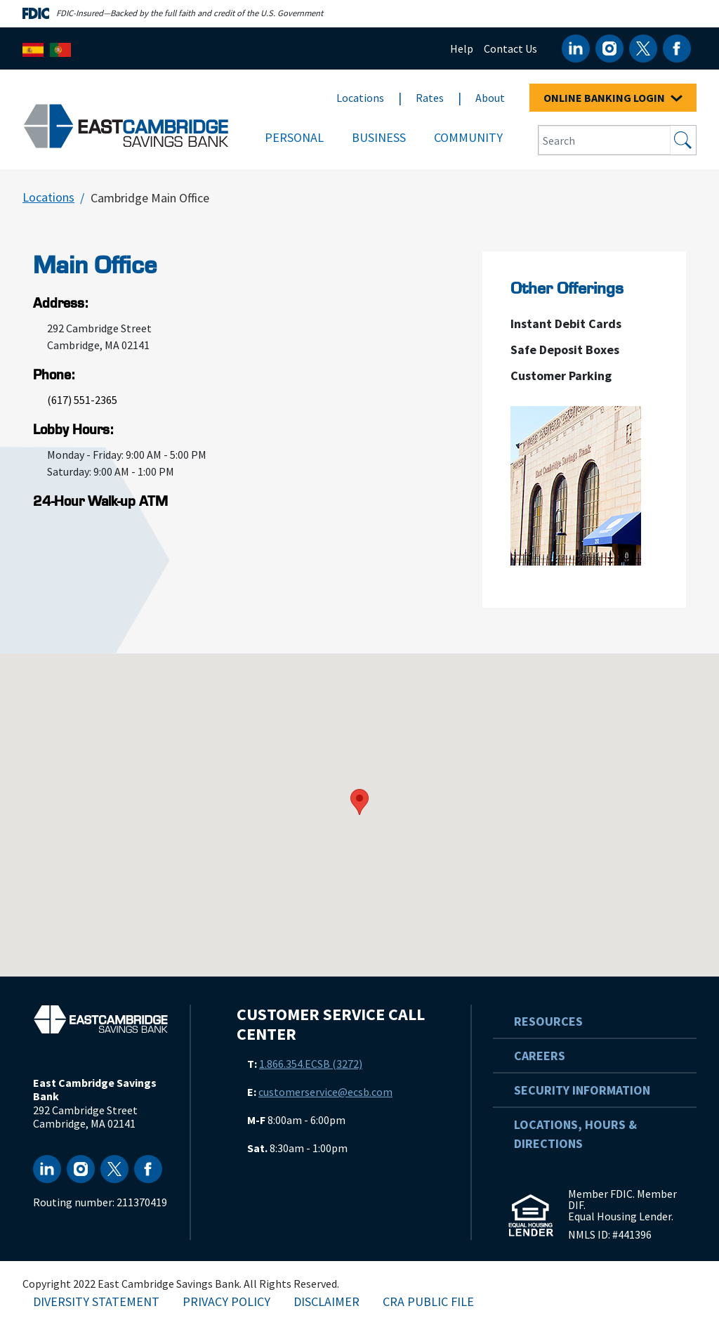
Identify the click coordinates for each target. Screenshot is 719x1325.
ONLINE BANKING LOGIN (612, 98)
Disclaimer (326, 1301)
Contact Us (510, 48)
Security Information (582, 1090)
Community (468, 137)
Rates (430, 98)
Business (379, 137)
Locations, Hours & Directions (575, 1133)
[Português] (60, 48)
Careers (539, 1055)
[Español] (33, 48)
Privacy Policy (226, 1301)
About (490, 98)
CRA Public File (428, 1301)
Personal (294, 137)
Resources (548, 1021)
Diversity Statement (96, 1301)
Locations (360, 98)
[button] (359, 802)
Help (461, 48)
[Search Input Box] (605, 140)
